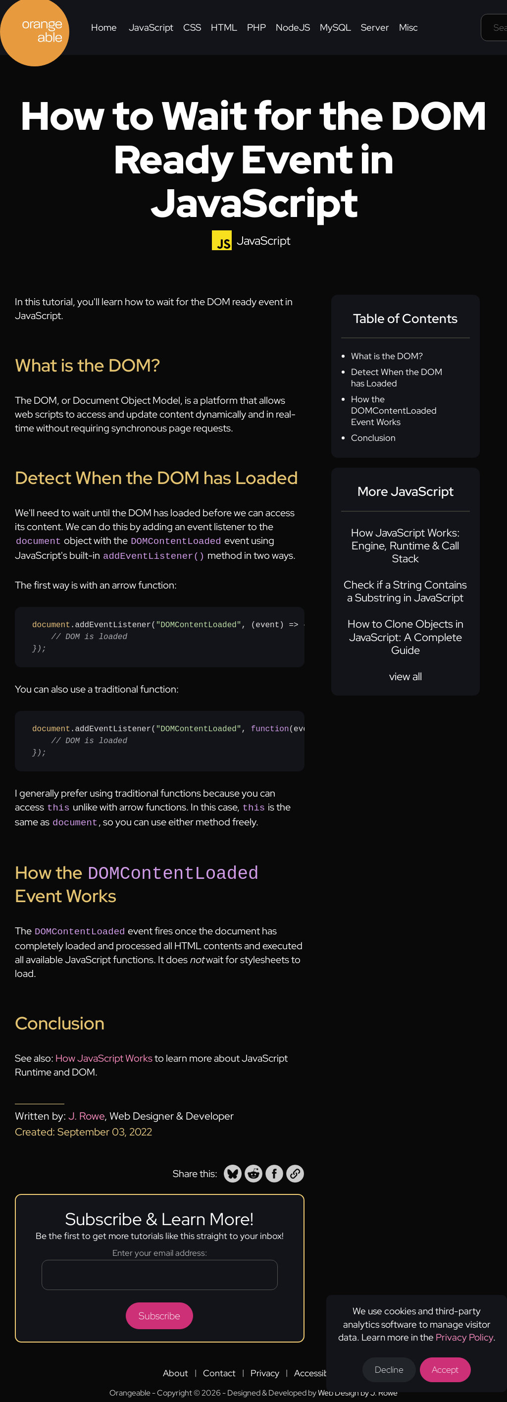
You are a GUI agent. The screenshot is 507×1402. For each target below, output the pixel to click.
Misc (408, 27)
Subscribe (159, 1309)
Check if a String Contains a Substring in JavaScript (405, 591)
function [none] (270, 727)
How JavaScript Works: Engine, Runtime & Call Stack (405, 546)
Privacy (265, 1367)
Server (375, 27)
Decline (388, 1369)
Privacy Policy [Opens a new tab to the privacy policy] (464, 1337)
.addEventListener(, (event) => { (168, 635)
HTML (224, 27)
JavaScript (151, 27)
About (175, 1367)
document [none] (51, 623)
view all (405, 676)
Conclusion (373, 437)
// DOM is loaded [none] (89, 635)
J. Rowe (86, 1110)
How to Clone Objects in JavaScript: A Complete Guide (405, 637)
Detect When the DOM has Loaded (396, 377)
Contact (219, 1367)
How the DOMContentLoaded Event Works (394, 410)
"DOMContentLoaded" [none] (199, 623)
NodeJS (293, 27)
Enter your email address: (159, 1246)
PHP (256, 27)
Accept (446, 1369)
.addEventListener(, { (168, 739)
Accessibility (318, 1367)
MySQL (335, 27)
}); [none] (39, 647)
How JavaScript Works (103, 1052)
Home (104, 27)
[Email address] (160, 1269)
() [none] (289, 727)
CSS (192, 27)
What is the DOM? (387, 356)
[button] (233, 1168)
